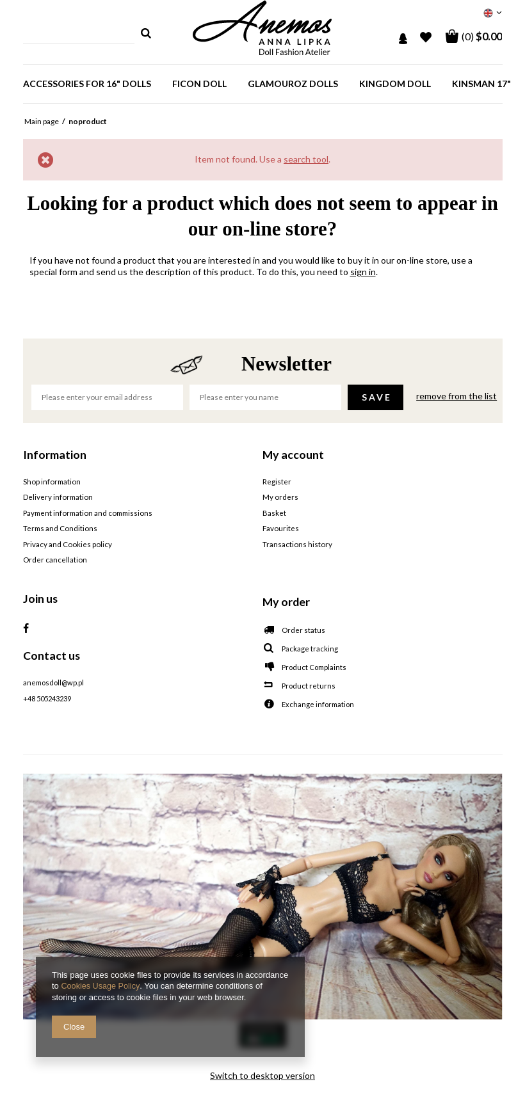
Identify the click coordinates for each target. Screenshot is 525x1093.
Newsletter (286, 364)
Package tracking (310, 648)
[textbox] (79, 33)
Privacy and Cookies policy (66, 544)
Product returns (308, 685)
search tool (306, 159)
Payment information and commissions (86, 512)
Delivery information (57, 497)
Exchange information (318, 703)
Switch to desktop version (262, 1074)
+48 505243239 (47, 697)
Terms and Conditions (59, 528)
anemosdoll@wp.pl (53, 682)
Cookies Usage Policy (101, 986)
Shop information (51, 482)
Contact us (51, 654)
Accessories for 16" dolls (87, 83)
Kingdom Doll (395, 83)
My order (286, 600)
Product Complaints (314, 666)
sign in (363, 271)
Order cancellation (54, 559)
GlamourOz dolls (293, 83)
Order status (303, 629)
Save (377, 397)
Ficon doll (199, 83)
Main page (41, 121)
